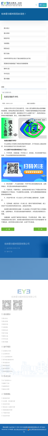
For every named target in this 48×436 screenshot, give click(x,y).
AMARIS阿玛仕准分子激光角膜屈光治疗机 (17, 58)
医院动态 (7, 48)
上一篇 (8, 229)
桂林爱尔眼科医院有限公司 (31, 427)
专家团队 (7, 43)
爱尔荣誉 (7, 33)
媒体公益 (7, 68)
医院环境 (7, 38)
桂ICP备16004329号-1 (20, 429)
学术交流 (7, 73)
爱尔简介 (7, 28)
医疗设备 (7, 53)
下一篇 (40, 229)
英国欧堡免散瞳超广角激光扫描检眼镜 (16, 63)
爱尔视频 (7, 78)
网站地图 (5, 427)
